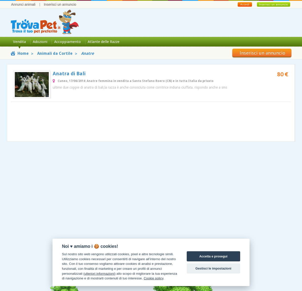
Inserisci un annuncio (60, 4)
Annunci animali (23, 4)
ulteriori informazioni (99, 273)
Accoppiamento (67, 41)
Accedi (244, 4)
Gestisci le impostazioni (213, 268)
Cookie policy (153, 278)
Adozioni (40, 41)
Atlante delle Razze (103, 41)
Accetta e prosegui (213, 256)
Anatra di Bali (69, 74)
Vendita (19, 41)
